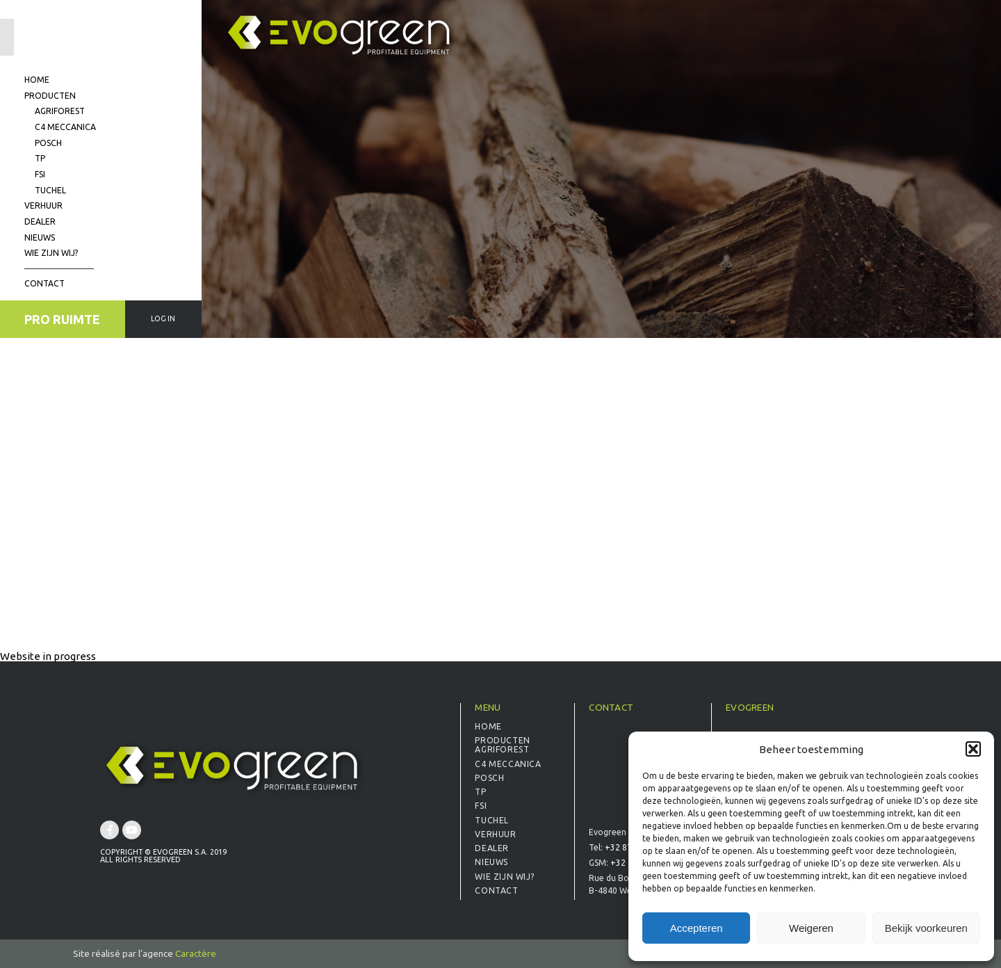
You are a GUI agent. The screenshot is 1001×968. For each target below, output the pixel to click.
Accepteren (696, 928)
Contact (44, 283)
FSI (40, 174)
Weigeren (811, 928)
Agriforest (60, 110)
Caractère (195, 953)
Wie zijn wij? (51, 252)
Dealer (40, 221)
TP (40, 158)
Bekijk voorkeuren (926, 928)
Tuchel (50, 190)
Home (36, 79)
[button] (973, 749)
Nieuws (39, 237)
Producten (50, 95)
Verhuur (43, 205)
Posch (48, 142)
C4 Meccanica (65, 126)
